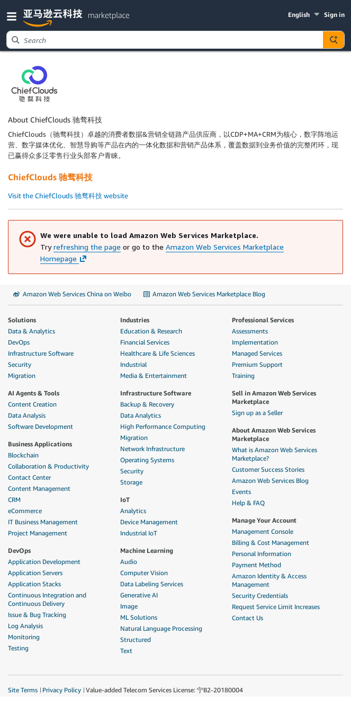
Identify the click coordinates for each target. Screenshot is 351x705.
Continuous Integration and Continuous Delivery (47, 599)
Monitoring (24, 637)
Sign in (334, 15)
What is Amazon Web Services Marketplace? (274, 454)
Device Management (149, 522)
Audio (128, 562)
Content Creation (32, 404)
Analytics (133, 511)
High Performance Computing (162, 426)
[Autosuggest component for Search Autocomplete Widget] (333, 39)
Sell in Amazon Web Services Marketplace (274, 397)
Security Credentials (260, 596)
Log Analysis (25, 626)
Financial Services (144, 342)
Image (129, 606)
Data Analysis (27, 415)
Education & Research (151, 331)
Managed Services (257, 353)
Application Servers (35, 573)
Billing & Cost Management (270, 543)
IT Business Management (43, 522)
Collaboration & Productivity (48, 466)
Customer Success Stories (268, 469)
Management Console (262, 531)
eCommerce (25, 511)
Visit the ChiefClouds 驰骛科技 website (68, 195)
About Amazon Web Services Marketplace (274, 434)
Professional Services (263, 320)
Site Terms (23, 690)
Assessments (250, 331)
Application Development (44, 562)
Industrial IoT (138, 533)
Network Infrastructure (152, 449)
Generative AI (139, 595)
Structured (135, 640)
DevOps (19, 342)
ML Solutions (138, 617)
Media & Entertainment (153, 376)
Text (126, 651)
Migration (21, 376)
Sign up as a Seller (257, 413)
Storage (131, 482)
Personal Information (261, 554)
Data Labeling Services (151, 584)
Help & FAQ (248, 503)
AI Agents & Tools (33, 393)
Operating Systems (147, 460)
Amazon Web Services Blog (270, 480)
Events (241, 492)
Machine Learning (146, 550)
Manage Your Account (264, 520)
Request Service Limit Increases (276, 607)
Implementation (255, 342)
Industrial (133, 364)
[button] (13, 16)
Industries (134, 320)
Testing (18, 648)
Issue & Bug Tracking (37, 615)
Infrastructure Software (41, 353)
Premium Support (257, 364)
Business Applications (40, 444)
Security (19, 364)
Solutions (22, 320)
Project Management (37, 533)
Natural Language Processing (161, 628)
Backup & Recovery (147, 404)
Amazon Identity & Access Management (269, 580)
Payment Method (256, 565)
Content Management (39, 488)
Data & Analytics (31, 331)
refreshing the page (87, 246)
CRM (14, 500)
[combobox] (165, 39)
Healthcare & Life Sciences (157, 353)
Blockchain (23, 455)
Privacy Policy (61, 690)
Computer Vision (144, 573)
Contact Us (247, 618)
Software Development (40, 426)
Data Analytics (140, 415)
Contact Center (29, 477)
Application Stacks (34, 584)
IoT (125, 500)
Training (243, 376)
